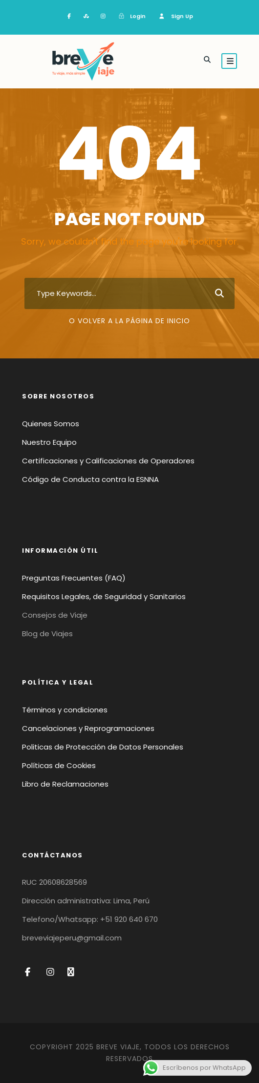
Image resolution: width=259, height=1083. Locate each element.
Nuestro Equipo (49, 442)
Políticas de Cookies (59, 765)
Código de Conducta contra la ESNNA (90, 479)
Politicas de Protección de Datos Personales (102, 747)
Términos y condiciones (65, 710)
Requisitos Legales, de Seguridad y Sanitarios (104, 596)
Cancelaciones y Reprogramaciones (88, 728)
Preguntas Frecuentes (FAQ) (74, 578)
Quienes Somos (50, 423)
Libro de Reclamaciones (65, 784)
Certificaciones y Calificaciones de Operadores (108, 461)
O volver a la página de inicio (129, 321)
